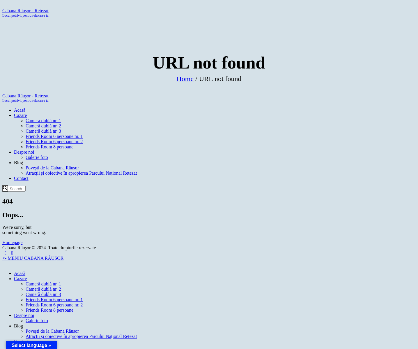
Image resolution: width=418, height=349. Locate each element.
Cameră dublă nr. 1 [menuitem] (43, 283)
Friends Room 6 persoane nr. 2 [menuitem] (54, 304)
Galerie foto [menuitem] (37, 320)
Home (185, 79)
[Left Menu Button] (8, 252)
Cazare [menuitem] (20, 278)
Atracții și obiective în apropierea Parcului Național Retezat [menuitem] (81, 336)
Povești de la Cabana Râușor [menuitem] (52, 331)
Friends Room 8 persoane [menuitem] (49, 310)
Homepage (12, 242)
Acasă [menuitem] (19, 273)
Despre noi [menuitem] (24, 315)
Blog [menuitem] (18, 325)
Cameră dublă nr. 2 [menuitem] (43, 289)
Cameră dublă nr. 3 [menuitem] (43, 294)
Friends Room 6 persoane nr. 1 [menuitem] (54, 299)
